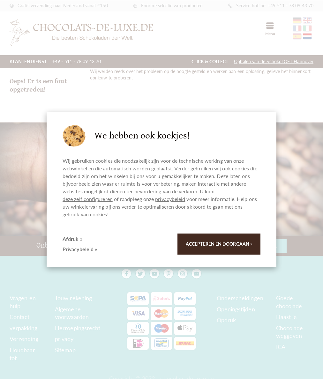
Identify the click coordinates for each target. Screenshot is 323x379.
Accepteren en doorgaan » (219, 244)
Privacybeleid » (80, 249)
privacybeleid (170, 199)
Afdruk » (72, 239)
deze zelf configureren (88, 199)
